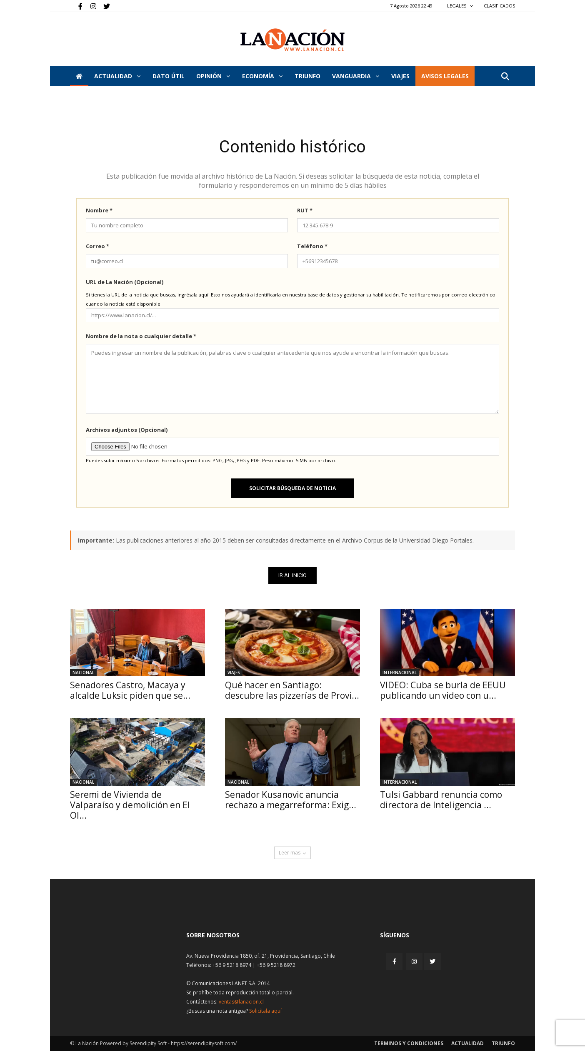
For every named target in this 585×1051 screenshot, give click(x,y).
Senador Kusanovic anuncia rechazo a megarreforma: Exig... (290, 800)
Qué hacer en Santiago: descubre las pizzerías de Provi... (292, 690)
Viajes (234, 672)
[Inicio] (79, 76)
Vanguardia (355, 76)
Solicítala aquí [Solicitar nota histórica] (265, 1010)
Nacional (83, 672)
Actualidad (117, 76)
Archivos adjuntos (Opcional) (127, 429)
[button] (505, 77)
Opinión (213, 76)
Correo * (97, 246)
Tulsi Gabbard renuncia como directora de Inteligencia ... (441, 800)
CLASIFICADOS (499, 5)
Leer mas (292, 852)
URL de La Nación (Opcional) (124, 282)
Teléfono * (312, 246)
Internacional (399, 672)
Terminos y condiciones (408, 1043)
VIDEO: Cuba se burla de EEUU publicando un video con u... (443, 690)
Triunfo (307, 76)
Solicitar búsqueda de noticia (292, 488)
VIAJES (400, 76)
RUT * (304, 210)
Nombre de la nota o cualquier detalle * (141, 336)
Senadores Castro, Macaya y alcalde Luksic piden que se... (130, 690)
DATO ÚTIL (168, 76)
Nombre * (99, 210)
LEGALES (460, 5)
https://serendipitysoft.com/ (204, 1043)
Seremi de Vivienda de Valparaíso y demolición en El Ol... (130, 805)
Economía (262, 76)
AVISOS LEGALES (445, 76)
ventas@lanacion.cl (241, 1001)
